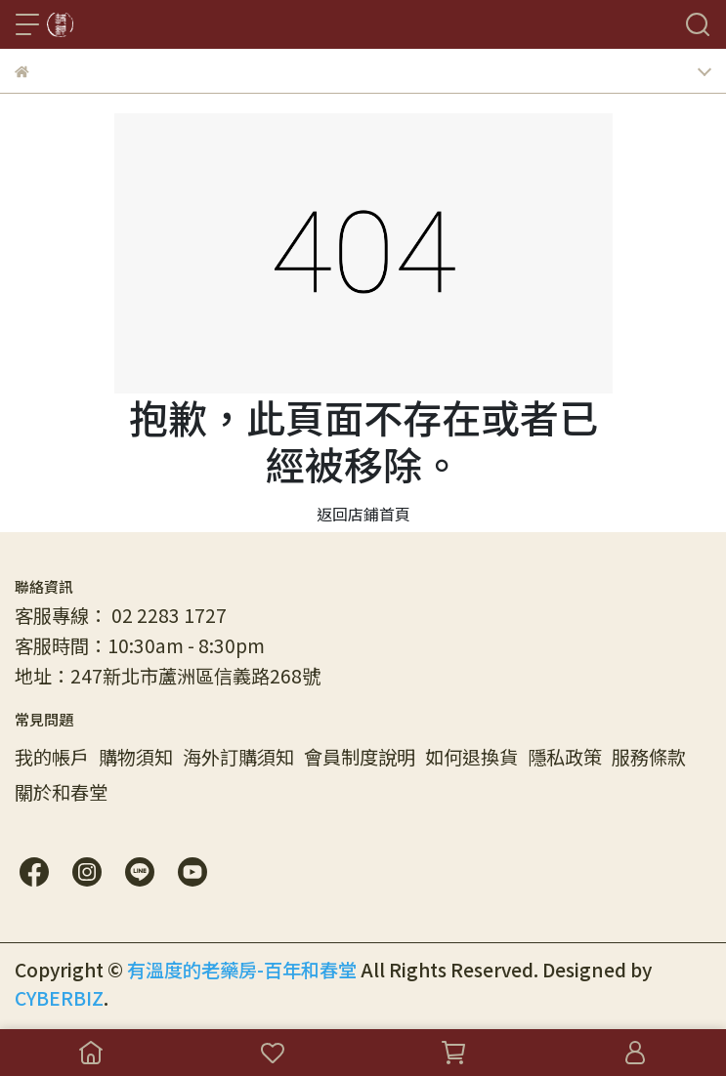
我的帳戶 (52, 756)
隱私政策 (565, 756)
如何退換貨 (471, 756)
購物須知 (136, 756)
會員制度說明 (359, 756)
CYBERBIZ (59, 998)
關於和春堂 (61, 792)
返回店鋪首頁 (363, 513)
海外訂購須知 (238, 756)
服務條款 (649, 756)
